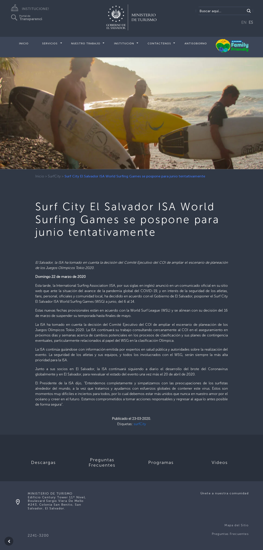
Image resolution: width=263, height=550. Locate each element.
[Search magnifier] (249, 11)
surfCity (140, 424)
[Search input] (221, 11)
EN (244, 22)
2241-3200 (38, 535)
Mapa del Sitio (236, 525)
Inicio (24, 43)
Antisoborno (196, 43)
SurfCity (54, 176)
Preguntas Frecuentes (230, 534)
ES (251, 22)
